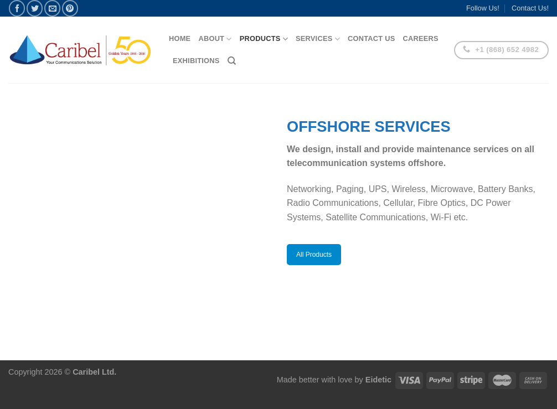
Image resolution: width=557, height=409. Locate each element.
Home (179, 38)
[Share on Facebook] (17, 8)
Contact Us (371, 38)
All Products (314, 254)
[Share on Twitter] (35, 8)
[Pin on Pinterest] (70, 8)
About (214, 39)
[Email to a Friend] (52, 8)
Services (318, 39)
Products (264, 39)
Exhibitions (196, 60)
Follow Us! (482, 8)
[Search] (232, 60)
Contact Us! (530, 8)
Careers (420, 38)
